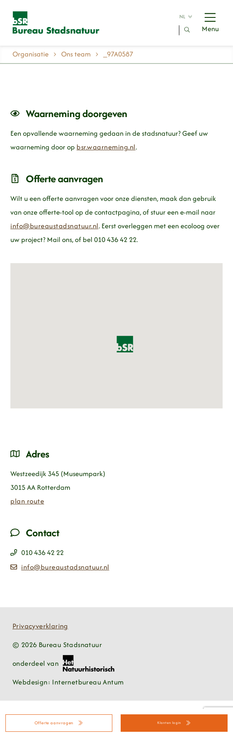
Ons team (76, 54)
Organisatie (30, 54)
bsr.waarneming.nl (106, 147)
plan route (27, 501)
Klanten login (174, 723)
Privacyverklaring (40, 626)
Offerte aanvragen (59, 723)
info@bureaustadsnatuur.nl (54, 226)
